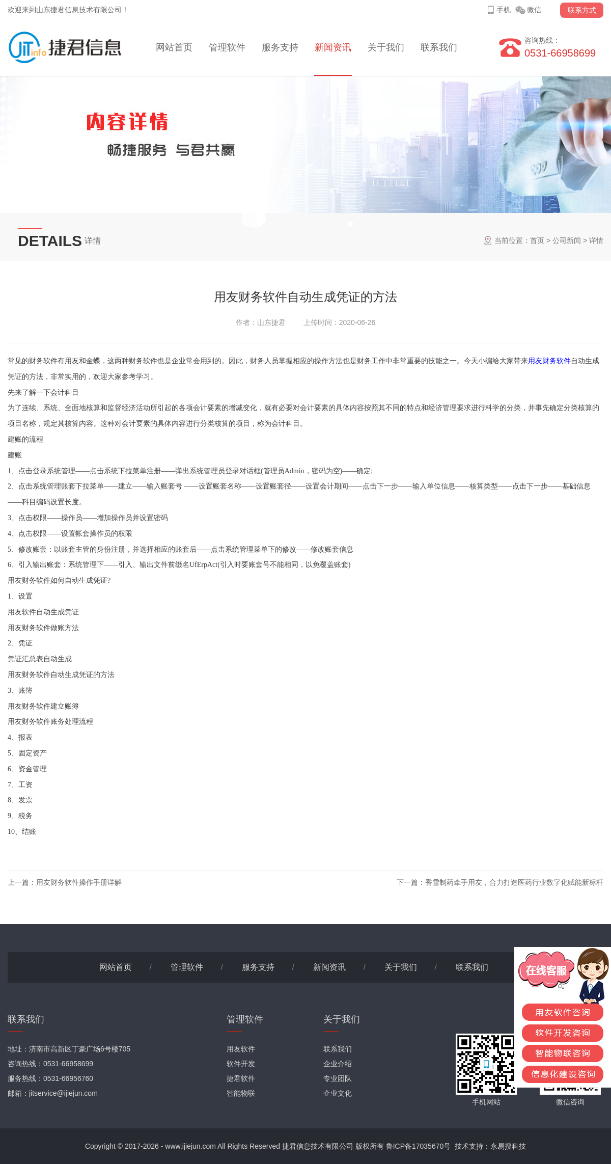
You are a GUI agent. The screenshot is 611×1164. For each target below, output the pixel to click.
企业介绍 (337, 1064)
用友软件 (241, 1049)
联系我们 (439, 47)
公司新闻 (566, 240)
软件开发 (241, 1064)
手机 (503, 10)
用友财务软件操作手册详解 (79, 882)
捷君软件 (241, 1078)
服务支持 (280, 47)
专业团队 (337, 1078)
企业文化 (337, 1093)
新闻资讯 (333, 47)
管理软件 (227, 47)
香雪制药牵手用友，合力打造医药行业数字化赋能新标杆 (514, 882)
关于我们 (386, 47)
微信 (534, 10)
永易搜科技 (508, 1146)
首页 (537, 240)
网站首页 (174, 47)
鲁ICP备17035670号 (418, 1146)
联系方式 (582, 10)
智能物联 (241, 1093)
